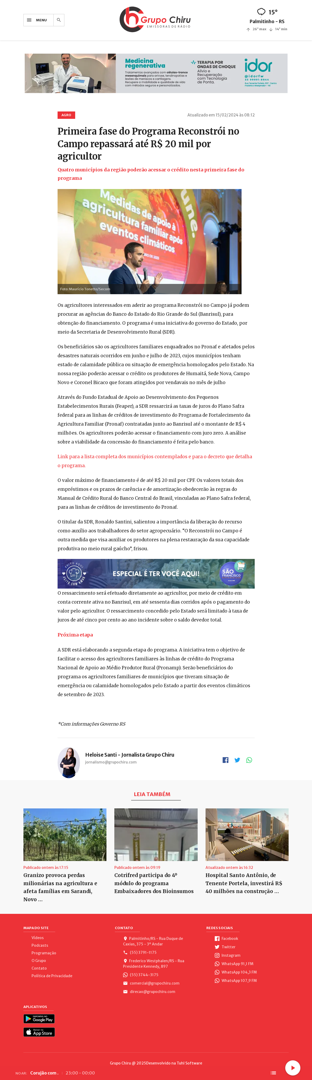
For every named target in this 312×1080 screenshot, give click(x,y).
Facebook (226, 938)
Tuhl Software (189, 1063)
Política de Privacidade (52, 976)
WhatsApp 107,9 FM (236, 980)
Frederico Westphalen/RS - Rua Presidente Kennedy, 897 (153, 964)
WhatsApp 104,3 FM (236, 972)
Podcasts (40, 945)
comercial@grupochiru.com (151, 983)
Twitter (225, 947)
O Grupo (39, 960)
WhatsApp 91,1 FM (234, 963)
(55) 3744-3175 (140, 974)
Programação (44, 953)
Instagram (228, 955)
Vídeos (38, 937)
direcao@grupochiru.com (149, 991)
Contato (39, 968)
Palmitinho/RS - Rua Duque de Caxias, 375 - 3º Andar (153, 941)
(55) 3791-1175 (140, 952)
